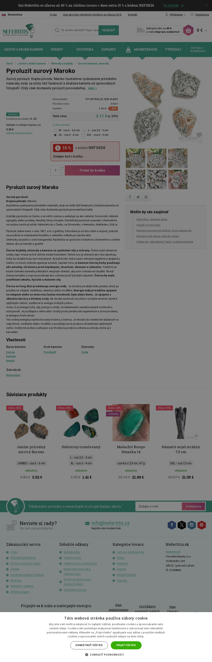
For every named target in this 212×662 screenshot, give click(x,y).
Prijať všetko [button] (126, 645)
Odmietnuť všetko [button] (89, 645)
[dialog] (106, 331)
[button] (106, 654)
